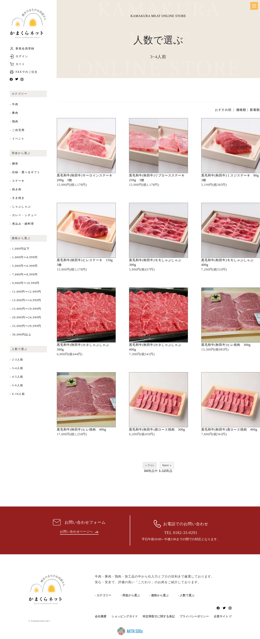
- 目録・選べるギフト (25, 172)
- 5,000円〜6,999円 (24, 265)
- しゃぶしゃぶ (20, 206)
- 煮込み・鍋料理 (22, 223)
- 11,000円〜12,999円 (25, 291)
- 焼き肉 (15, 189)
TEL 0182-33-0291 (180, 532)
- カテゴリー (103, 595)
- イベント (17, 138)
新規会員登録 (25, 48)
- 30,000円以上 (20, 334)
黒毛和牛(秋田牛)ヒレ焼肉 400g (83, 429)
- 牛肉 (14, 104)
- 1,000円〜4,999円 (24, 257)
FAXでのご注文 (27, 72)
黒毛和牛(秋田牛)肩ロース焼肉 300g (158, 429)
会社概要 (101, 616)
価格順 (241, 109)
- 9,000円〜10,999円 (24, 283)
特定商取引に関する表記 (159, 616)
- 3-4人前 (16, 368)
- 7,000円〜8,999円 (24, 274)
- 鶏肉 (14, 121)
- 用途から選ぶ (130, 595)
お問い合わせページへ (79, 531)
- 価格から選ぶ (159, 595)
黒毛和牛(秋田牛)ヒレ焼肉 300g (227, 344)
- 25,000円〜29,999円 (25, 326)
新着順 (255, 109)
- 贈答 (14, 163)
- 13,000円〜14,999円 (25, 300)
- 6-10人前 (17, 393)
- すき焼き (17, 198)
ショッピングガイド (124, 616)
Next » (166, 465)
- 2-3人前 (16, 359)
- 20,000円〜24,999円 (25, 317)
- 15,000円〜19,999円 (25, 308)
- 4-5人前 (16, 376)
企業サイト (221, 616)
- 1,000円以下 (20, 248)
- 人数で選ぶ (186, 595)
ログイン (22, 56)
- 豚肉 (14, 112)
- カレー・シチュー (23, 215)
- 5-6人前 (16, 385)
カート (20, 64)
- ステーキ (17, 180)
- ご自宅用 (17, 130)
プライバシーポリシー (194, 616)
